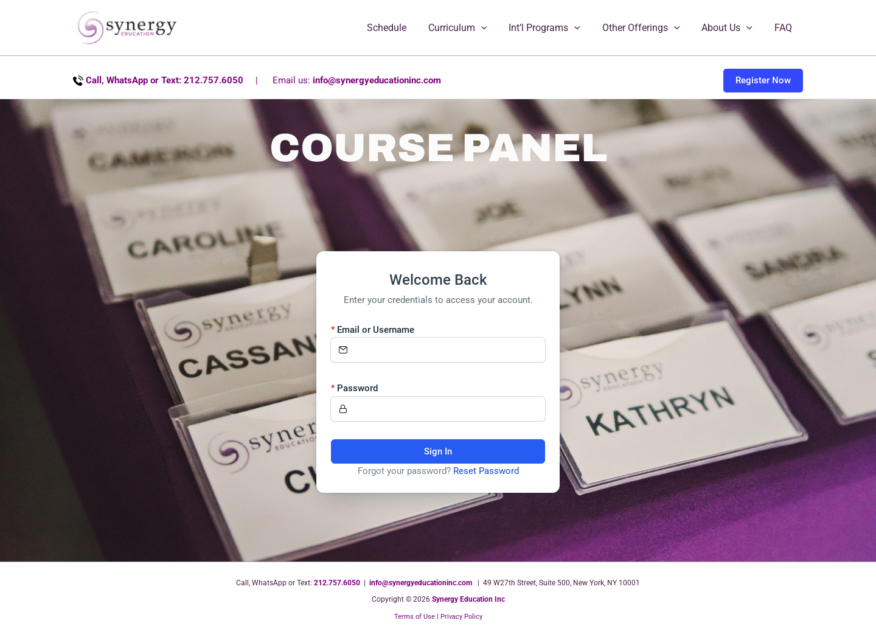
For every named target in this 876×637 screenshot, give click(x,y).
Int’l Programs (553, 28)
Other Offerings (647, 28)
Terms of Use (414, 617)
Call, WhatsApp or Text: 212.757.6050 (164, 80)
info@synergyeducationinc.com (377, 80)
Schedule (400, 27)
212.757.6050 (337, 583)
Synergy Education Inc (468, 599)
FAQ (784, 27)
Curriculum (468, 28)
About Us (730, 28)
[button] (492, 28)
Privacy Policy (461, 617)
